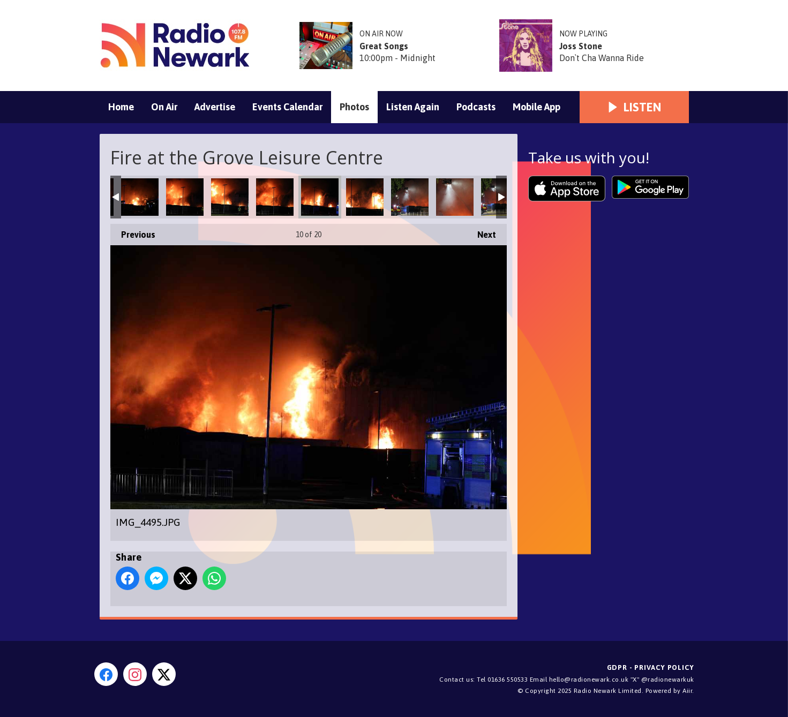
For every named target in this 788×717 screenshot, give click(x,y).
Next (481, 231)
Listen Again (412, 106)
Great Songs (383, 46)
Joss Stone (580, 46)
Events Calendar (287, 106)
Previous (132, 231)
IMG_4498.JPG (275, 197)
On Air (164, 106)
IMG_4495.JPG (320, 197)
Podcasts (476, 106)
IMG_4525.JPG (140, 197)
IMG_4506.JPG (185, 197)
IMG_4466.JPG (455, 197)
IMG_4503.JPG (230, 197)
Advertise (214, 106)
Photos (354, 106)
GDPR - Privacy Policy (650, 667)
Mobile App (536, 106)
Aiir (687, 691)
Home (121, 106)
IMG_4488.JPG (365, 197)
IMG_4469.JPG (410, 197)
